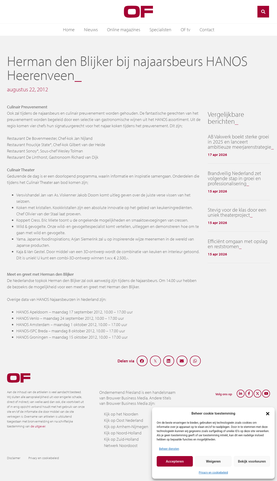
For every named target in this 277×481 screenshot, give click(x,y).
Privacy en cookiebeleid (213, 472)
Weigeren (213, 461)
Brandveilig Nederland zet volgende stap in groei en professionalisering (234, 178)
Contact (207, 29)
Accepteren (175, 461)
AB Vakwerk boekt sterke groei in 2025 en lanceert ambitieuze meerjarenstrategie (239, 141)
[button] (267, 413)
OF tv (185, 29)
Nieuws (91, 29)
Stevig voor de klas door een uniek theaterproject (237, 212)
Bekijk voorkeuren (252, 461)
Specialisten (160, 29)
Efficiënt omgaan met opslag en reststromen (237, 244)
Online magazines (123, 29)
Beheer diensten (169, 448)
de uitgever (38, 426)
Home (69, 29)
